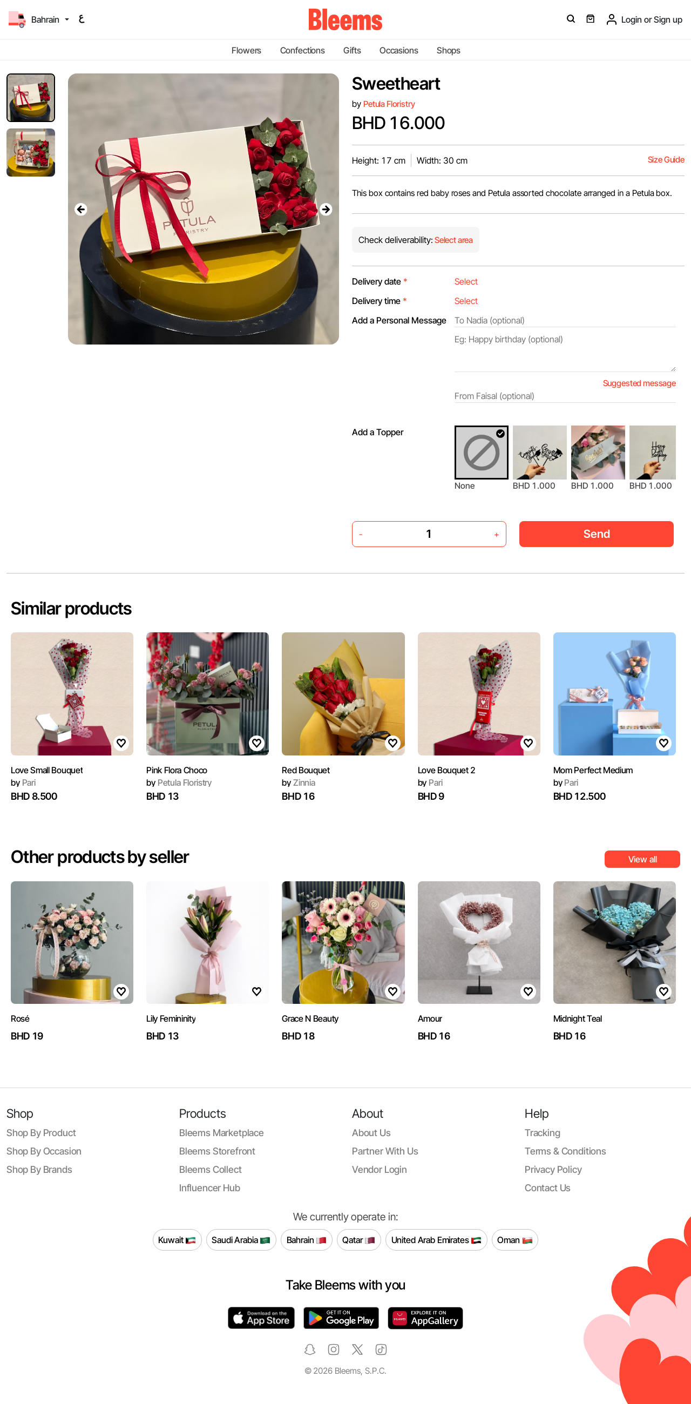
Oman (514, 1240)
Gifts (352, 50)
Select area (453, 240)
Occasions (399, 50)
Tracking (542, 1132)
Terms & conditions (565, 1151)
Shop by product (41, 1132)
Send (597, 534)
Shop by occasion (44, 1151)
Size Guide (666, 159)
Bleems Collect (210, 1169)
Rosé (20, 1018)
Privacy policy (553, 1169)
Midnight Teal (577, 1018)
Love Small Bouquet (47, 770)
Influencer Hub (209, 1187)
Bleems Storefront (217, 1151)
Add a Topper (377, 432)
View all (642, 859)
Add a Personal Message (399, 320)
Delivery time (379, 300)
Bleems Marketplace (221, 1132)
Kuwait (177, 1240)
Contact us (548, 1187)
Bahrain (307, 1240)
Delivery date (380, 281)
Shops (448, 50)
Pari (23, 782)
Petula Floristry (389, 104)
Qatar (358, 1240)
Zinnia (298, 782)
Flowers (246, 50)
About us (371, 1132)
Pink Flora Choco (176, 770)
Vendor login (379, 1169)
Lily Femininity (170, 1018)
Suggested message (639, 383)
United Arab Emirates (436, 1240)
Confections (302, 50)
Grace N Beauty (310, 1018)
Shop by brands (39, 1169)
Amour (430, 1018)
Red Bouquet (305, 770)
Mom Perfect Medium (593, 770)
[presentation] (80, 209)
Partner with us (385, 1151)
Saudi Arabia (241, 1240)
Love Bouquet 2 (447, 770)
